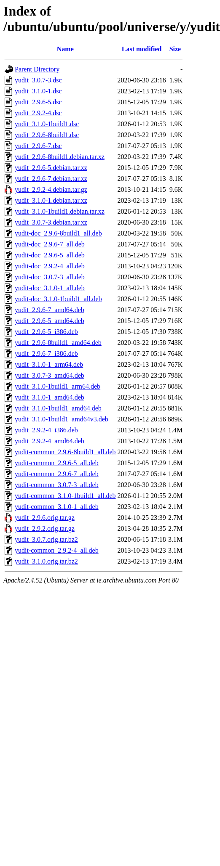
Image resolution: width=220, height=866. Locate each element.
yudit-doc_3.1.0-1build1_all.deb (58, 298)
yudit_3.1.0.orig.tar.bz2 (46, 561)
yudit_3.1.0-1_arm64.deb (49, 364)
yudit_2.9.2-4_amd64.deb (49, 441)
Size (175, 49)
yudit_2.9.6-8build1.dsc (47, 134)
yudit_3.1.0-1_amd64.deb (49, 397)
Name (65, 49)
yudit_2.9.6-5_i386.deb (46, 331)
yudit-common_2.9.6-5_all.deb (57, 462)
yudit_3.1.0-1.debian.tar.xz (51, 200)
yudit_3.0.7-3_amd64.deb (49, 375)
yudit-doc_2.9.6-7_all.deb (50, 244)
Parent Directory (37, 69)
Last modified (142, 49)
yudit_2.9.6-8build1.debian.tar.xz (60, 156)
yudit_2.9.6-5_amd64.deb (49, 320)
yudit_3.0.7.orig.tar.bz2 (46, 539)
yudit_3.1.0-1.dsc (38, 91)
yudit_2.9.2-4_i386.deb (46, 430)
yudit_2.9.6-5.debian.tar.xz (51, 167)
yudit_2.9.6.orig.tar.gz (45, 517)
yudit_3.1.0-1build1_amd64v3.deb (61, 419)
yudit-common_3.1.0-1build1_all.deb (65, 495)
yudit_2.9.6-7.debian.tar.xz (51, 178)
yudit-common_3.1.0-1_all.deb (57, 506)
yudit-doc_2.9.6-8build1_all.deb (58, 233)
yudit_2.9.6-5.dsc (38, 102)
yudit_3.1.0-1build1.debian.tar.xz (60, 211)
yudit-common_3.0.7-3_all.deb (57, 484)
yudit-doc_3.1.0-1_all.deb (50, 287)
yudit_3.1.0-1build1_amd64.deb (58, 408)
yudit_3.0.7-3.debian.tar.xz (51, 222)
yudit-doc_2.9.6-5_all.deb (50, 255)
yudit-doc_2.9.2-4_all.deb (50, 266)
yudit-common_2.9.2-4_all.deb (57, 550)
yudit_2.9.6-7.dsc (38, 145)
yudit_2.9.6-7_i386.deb (46, 353)
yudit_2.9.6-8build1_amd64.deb (58, 342)
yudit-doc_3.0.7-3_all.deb (50, 277)
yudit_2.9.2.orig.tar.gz (45, 528)
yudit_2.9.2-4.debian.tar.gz (51, 189)
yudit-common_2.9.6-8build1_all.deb (65, 452)
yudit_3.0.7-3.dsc (38, 80)
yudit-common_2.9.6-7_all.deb (57, 473)
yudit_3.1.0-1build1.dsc (47, 123)
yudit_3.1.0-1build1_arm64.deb (57, 386)
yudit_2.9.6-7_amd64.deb (49, 309)
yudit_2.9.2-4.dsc (38, 113)
